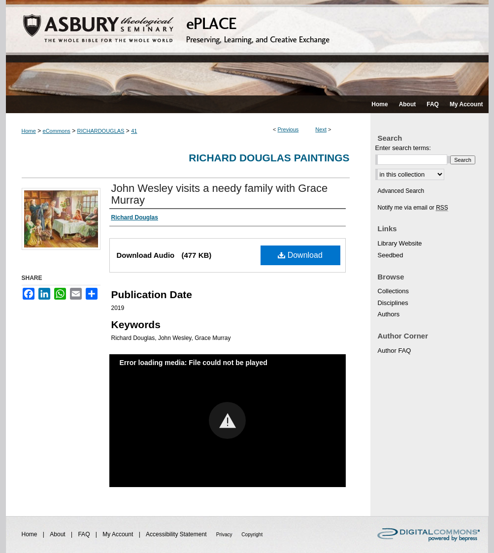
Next (321, 129)
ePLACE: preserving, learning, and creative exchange (247, 47)
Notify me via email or (413, 207)
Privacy (225, 534)
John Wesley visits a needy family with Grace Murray (219, 194)
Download (300, 255)
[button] (227, 420)
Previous (288, 129)
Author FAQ (394, 350)
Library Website (400, 243)
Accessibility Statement (177, 534)
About (58, 534)
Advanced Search (401, 190)
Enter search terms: (403, 148)
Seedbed (390, 255)
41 (134, 131)
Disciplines (393, 303)
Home (29, 131)
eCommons (56, 131)
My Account (118, 534)
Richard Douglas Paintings (269, 157)
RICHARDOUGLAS (101, 131)
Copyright (252, 534)
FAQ (84, 534)
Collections (393, 291)
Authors (389, 314)
